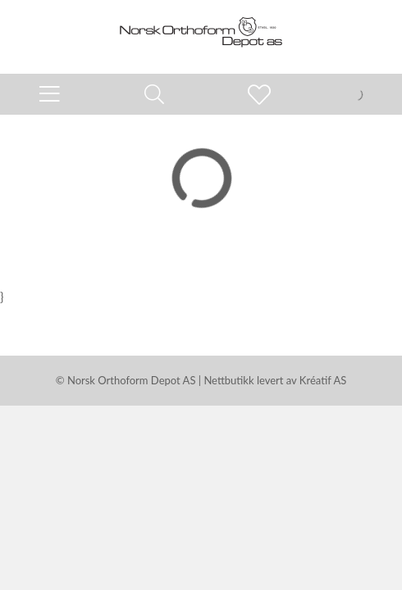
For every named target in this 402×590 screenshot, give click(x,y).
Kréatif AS (322, 380)
